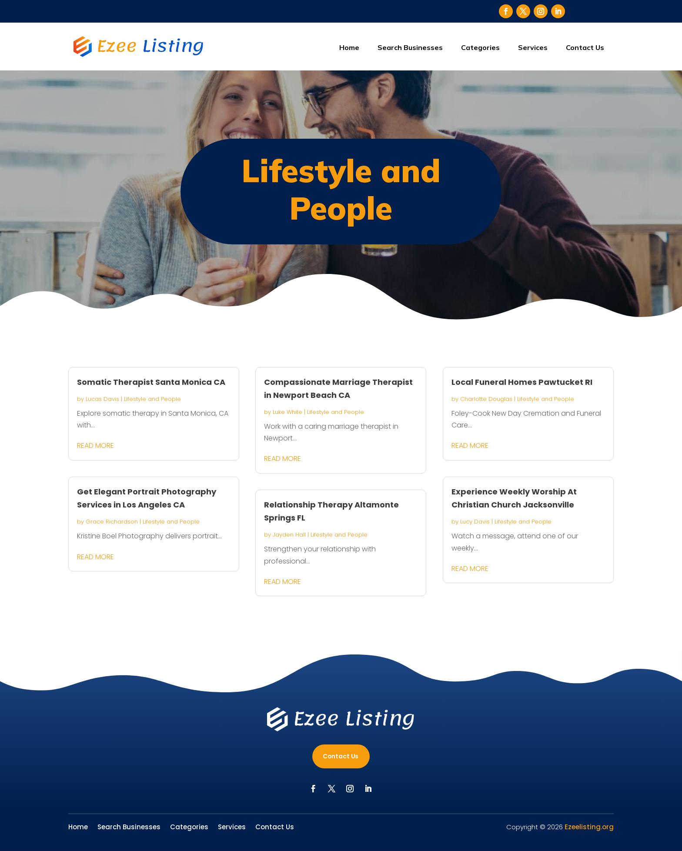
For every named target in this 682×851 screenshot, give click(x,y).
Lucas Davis (102, 399)
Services (533, 47)
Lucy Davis (475, 521)
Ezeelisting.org (589, 826)
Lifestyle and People (152, 399)
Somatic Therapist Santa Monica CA (151, 382)
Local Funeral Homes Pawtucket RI (521, 382)
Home (349, 47)
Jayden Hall (289, 535)
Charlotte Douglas (486, 399)
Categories (480, 47)
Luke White (287, 412)
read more (95, 446)
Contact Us (585, 47)
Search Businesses (410, 47)
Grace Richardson (112, 521)
